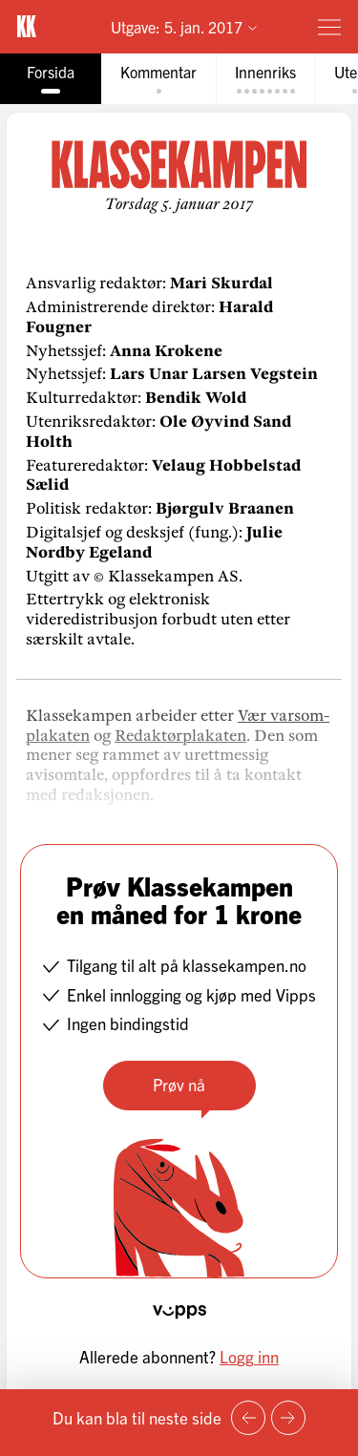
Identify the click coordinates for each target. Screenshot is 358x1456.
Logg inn (249, 1356)
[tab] (50, 78)
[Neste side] (288, 1418)
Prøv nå (179, 1084)
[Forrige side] (248, 1418)
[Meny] (329, 26)
